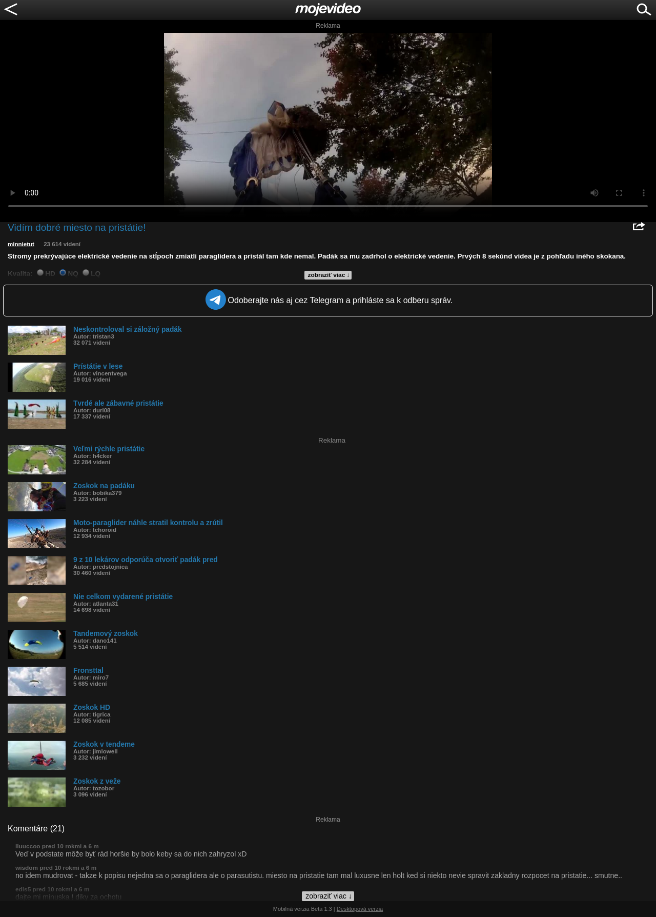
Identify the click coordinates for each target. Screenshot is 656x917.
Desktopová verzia (360, 909)
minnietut (21, 244)
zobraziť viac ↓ (329, 274)
